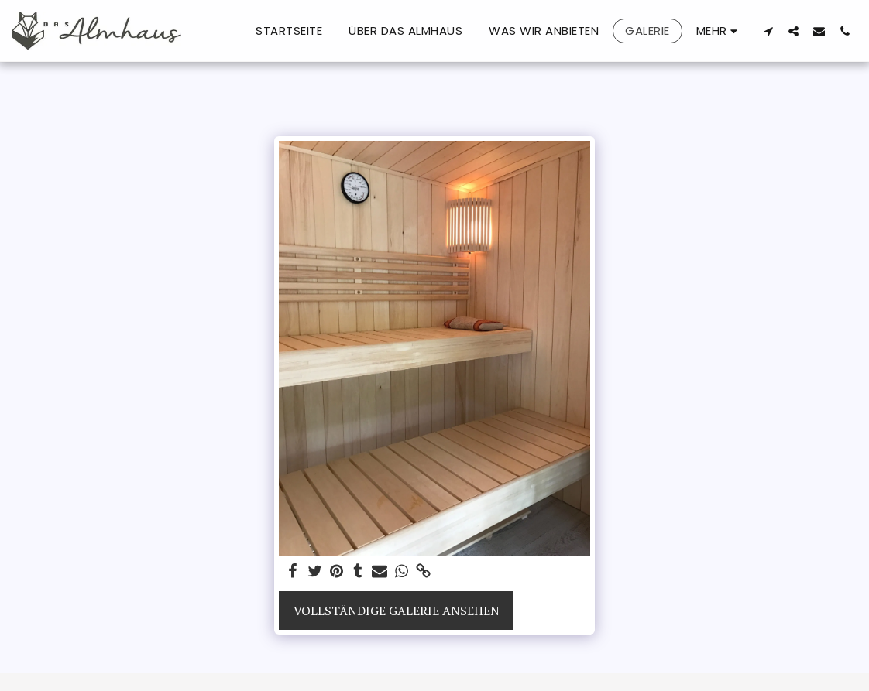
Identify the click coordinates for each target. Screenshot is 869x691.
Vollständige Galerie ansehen (397, 610)
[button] (768, 31)
